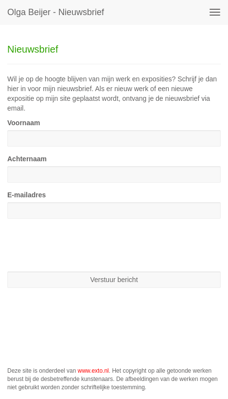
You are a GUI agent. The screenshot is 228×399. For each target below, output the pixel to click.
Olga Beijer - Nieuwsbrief (55, 12)
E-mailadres (26, 195)
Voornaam (23, 123)
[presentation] (81, 245)
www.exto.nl (93, 370)
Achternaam (27, 159)
